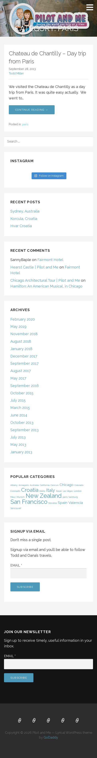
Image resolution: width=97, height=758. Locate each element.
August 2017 (20, 371)
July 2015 (18, 400)
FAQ (48, 721)
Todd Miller (16, 73)
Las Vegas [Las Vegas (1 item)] (68, 491)
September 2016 (24, 386)
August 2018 (20, 341)
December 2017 (23, 356)
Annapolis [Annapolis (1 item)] (24, 485)
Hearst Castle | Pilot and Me (34, 267)
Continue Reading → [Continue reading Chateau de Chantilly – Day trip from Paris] (31, 109)
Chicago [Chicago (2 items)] (66, 485)
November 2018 (24, 334)
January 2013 (21, 452)
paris (25, 124)
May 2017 (18, 378)
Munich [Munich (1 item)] (21, 497)
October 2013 (21, 422)
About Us (63, 721)
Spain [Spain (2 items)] (62, 502)
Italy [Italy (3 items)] (50, 490)
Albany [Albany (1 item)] (14, 485)
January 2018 (21, 349)
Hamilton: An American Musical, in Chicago (46, 286)
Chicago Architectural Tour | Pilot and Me (45, 280)
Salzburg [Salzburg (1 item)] (73, 497)
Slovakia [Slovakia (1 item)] (52, 503)
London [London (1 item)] (78, 491)
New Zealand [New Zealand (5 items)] (44, 495)
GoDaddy (51, 737)
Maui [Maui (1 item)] (13, 497)
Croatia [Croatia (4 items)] (29, 490)
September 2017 (24, 363)
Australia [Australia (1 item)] (34, 485)
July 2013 (18, 437)
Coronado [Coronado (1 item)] (15, 491)
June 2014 (18, 415)
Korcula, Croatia (23, 219)
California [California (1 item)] (45, 485)
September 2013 (24, 430)
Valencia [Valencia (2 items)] (75, 502)
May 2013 (18, 444)
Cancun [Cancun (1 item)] (55, 485)
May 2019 (18, 326)
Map (34, 721)
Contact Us (77, 721)
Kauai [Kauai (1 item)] (59, 491)
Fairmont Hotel (50, 260)
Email (16, 565)
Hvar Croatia (21, 226)
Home (20, 721)
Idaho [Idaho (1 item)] (42, 491)
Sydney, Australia (24, 211)
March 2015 (20, 408)
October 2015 (21, 393)
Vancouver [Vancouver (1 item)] (15, 508)
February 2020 (22, 319)
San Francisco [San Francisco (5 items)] (28, 501)
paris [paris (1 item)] (65, 497)
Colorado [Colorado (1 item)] (78, 485)
